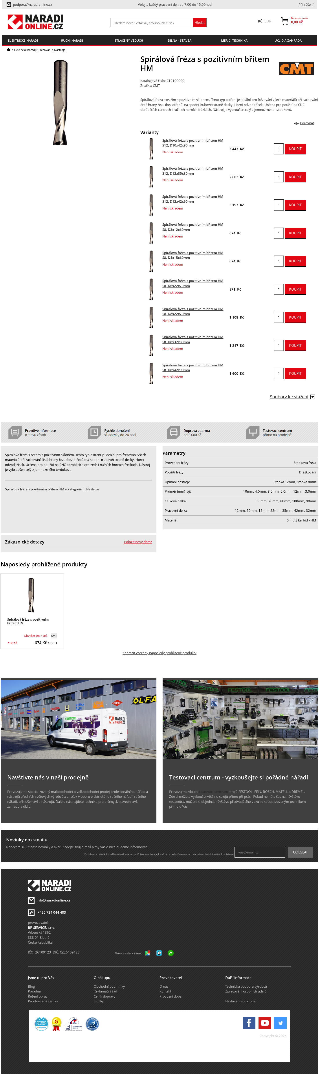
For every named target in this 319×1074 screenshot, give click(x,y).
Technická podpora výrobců (246, 986)
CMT (156, 85)
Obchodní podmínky (109, 986)
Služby (99, 1001)
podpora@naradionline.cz (32, 4)
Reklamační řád (105, 991)
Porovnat (307, 123)
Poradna (34, 991)
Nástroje (59, 50)
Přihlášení (306, 4)
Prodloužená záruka (43, 1001)
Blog (31, 986)
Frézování (44, 50)
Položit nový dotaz (138, 542)
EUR (267, 21)
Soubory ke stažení (292, 397)
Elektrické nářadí (25, 50)
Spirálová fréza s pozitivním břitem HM (28, 621)
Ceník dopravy (105, 996)
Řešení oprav (38, 996)
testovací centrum (213, 791)
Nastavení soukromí (240, 1001)
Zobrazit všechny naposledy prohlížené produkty (159, 653)
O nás (164, 986)
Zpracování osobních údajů (245, 991)
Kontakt (165, 991)
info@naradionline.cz (53, 900)
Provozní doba (171, 996)
